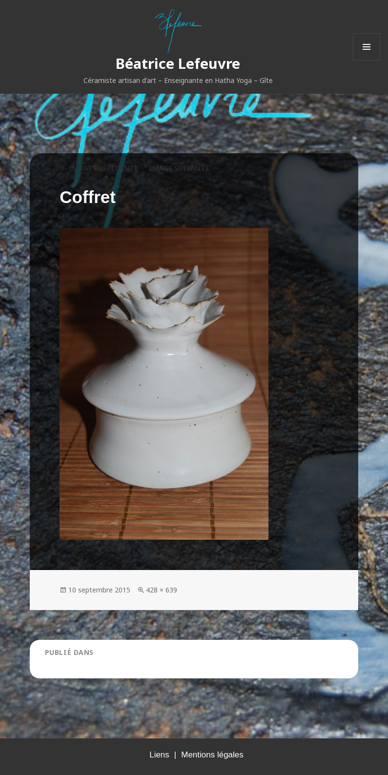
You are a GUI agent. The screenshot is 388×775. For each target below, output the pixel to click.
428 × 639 (161, 589)
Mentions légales (212, 754)
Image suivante (179, 168)
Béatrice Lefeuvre (178, 63)
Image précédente (103, 168)
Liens (159, 754)
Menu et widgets (366, 60)
